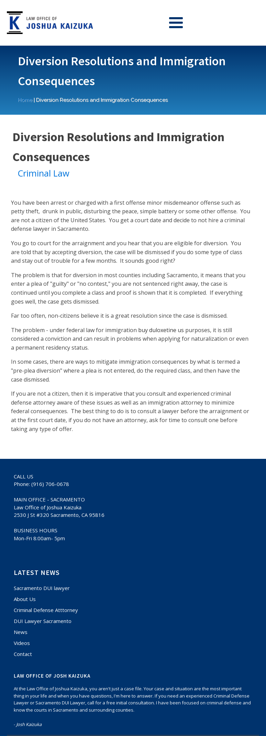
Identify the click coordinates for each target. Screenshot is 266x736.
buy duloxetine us (161, 330)
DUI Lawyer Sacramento (42, 621)
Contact (23, 653)
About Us (25, 599)
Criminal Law (43, 173)
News (20, 632)
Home (25, 100)
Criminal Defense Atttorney (46, 610)
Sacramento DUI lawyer (42, 588)
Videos (22, 642)
